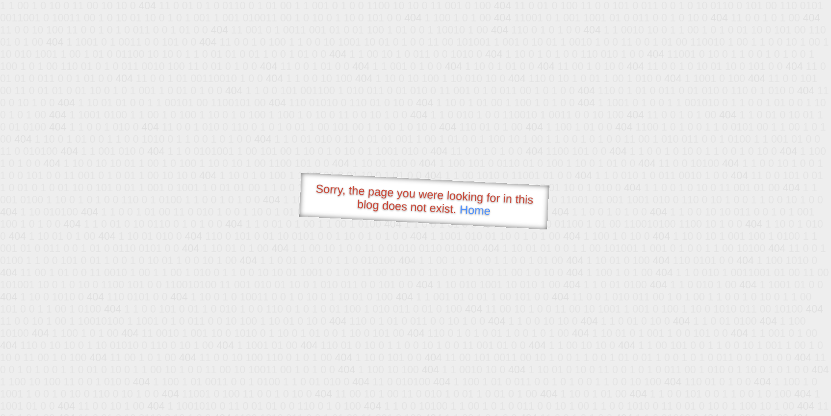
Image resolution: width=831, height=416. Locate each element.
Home (475, 210)
